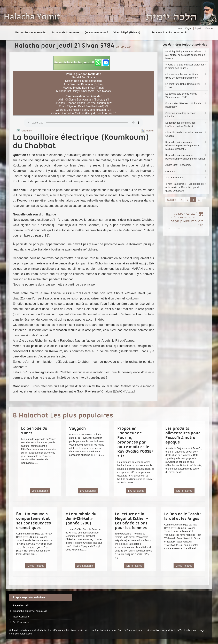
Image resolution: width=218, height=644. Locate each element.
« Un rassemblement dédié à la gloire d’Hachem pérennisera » (186, 76)
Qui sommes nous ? (96, 32)
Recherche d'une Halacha (30, 32)
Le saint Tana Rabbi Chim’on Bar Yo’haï (186, 86)
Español (198, 28)
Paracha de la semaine (65, 32)
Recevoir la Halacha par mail (169, 32)
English (188, 28)
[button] (81, 63)
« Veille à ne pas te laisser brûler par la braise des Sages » (186, 66)
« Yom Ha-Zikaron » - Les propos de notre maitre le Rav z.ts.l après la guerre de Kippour (186, 187)
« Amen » (186, 171)
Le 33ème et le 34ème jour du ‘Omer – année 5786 (186, 95)
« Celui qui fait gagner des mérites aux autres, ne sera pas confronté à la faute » (186, 55)
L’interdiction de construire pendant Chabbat (186, 134)
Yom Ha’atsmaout (186, 177)
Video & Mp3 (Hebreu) (126, 32)
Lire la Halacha (40, 490)
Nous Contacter (21, 616)
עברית (179, 28)
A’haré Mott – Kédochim (186, 165)
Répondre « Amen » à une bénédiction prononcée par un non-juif (186, 157)
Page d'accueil (20, 605)
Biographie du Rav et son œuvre (30, 611)
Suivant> (172, 199)
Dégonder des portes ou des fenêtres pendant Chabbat (186, 124)
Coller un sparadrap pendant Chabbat (186, 115)
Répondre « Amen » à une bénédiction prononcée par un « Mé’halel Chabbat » (186, 145)
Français (209, 28)
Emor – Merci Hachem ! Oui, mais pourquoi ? (186, 105)
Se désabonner (21, 622)
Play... (83, 122)
